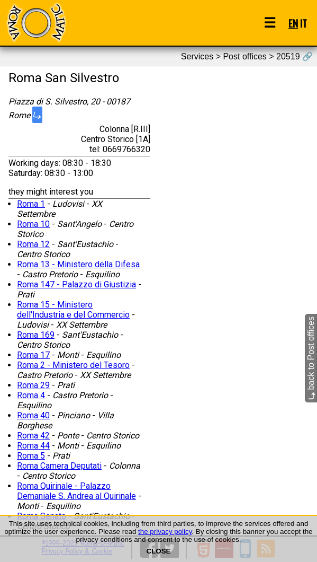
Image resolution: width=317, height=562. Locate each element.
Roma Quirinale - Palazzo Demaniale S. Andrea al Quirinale (76, 491)
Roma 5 (31, 456)
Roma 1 (31, 204)
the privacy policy (165, 531)
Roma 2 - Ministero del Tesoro (73, 365)
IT (303, 23)
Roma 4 (31, 395)
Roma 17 (33, 355)
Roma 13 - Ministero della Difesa (78, 264)
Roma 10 (33, 224)
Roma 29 (33, 385)
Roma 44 (33, 446)
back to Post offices (310, 358)
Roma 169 (36, 335)
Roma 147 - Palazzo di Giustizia (76, 284)
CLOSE (159, 551)
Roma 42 (33, 436)
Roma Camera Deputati (59, 466)
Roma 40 (33, 415)
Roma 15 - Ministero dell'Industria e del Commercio (73, 310)
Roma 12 (33, 244)
